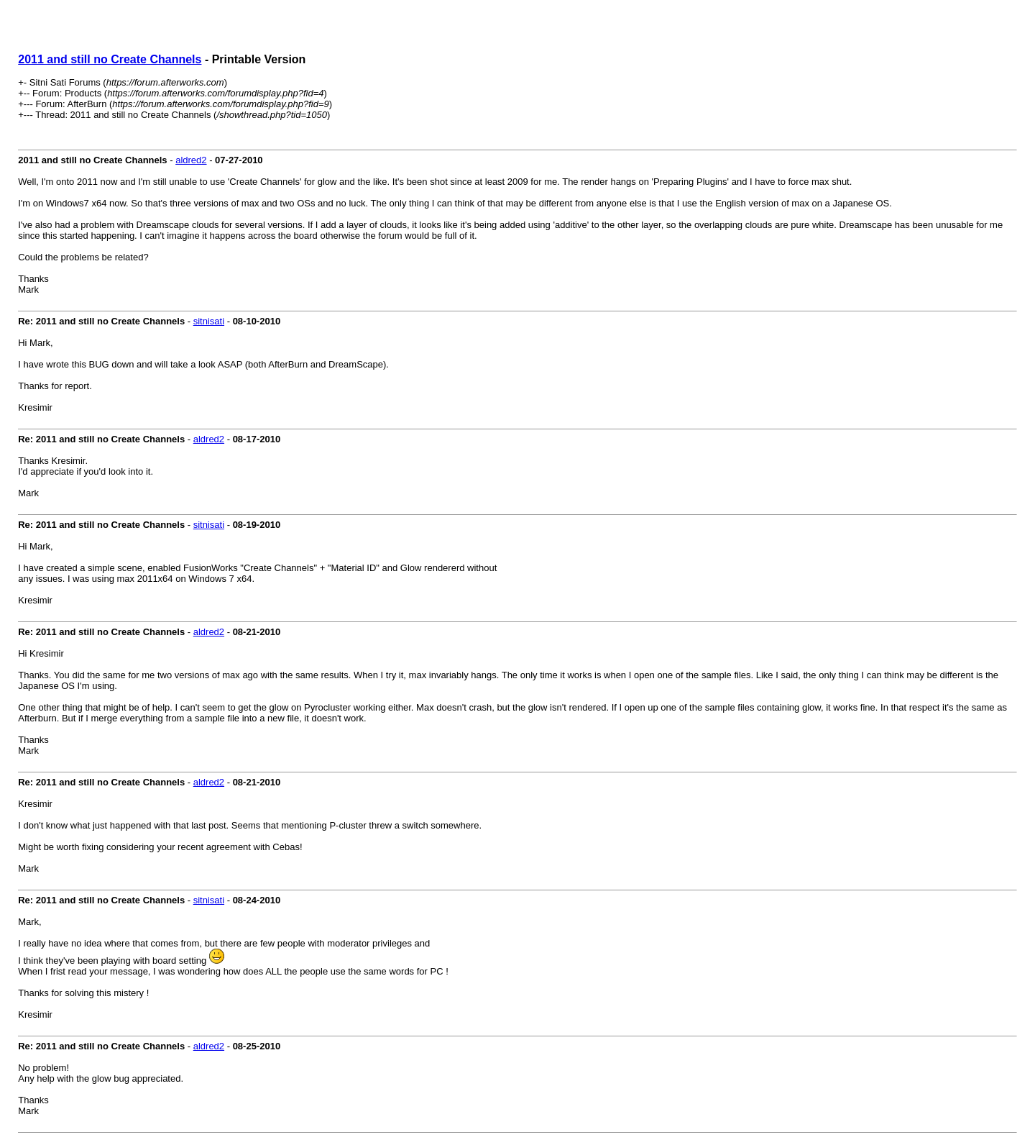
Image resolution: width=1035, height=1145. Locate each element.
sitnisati (208, 321)
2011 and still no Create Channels (109, 59)
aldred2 (190, 160)
